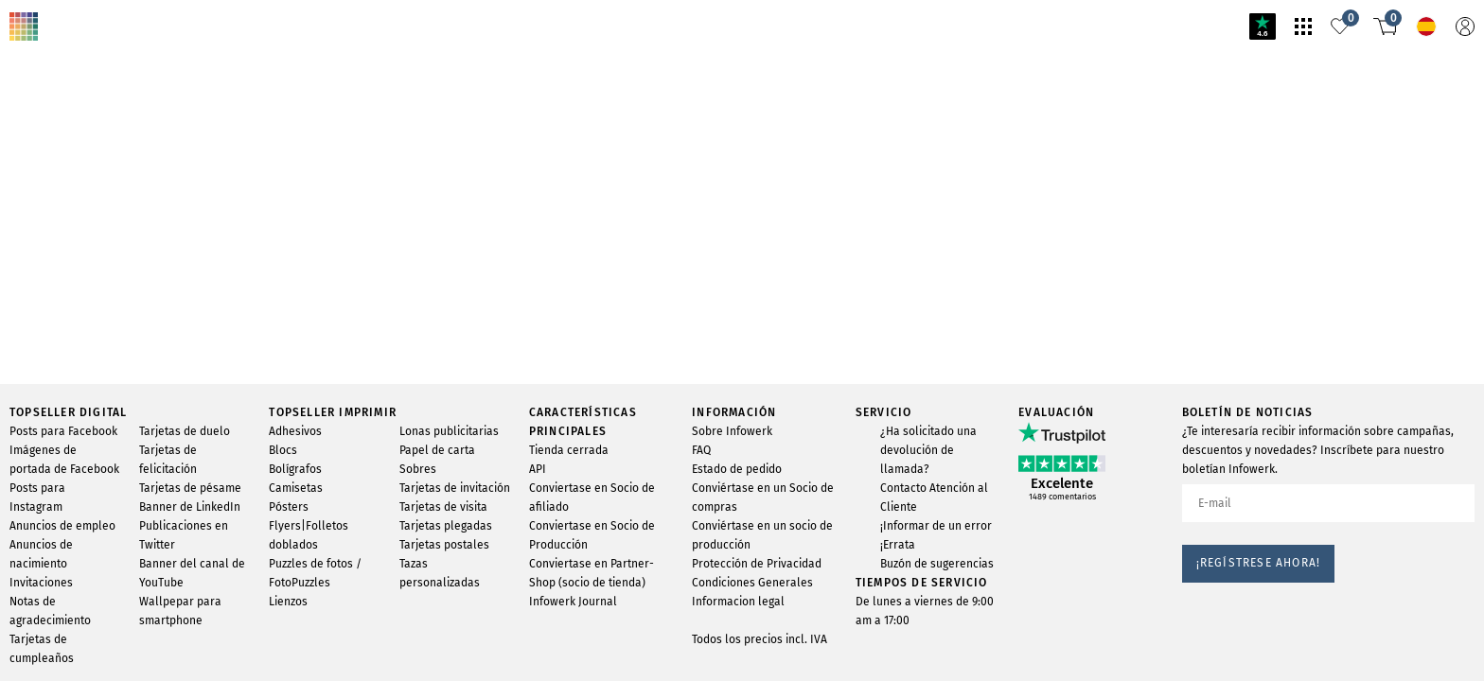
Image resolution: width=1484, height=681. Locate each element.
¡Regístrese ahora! (1258, 562)
